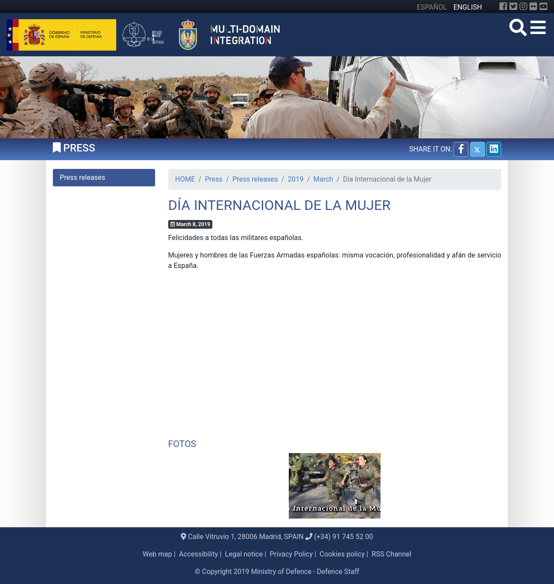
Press (213, 179)
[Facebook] (503, 6)
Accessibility (198, 554)
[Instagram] (523, 6)
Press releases (255, 179)
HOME (185, 179)
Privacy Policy (291, 554)
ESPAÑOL (432, 7)
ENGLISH (468, 7)
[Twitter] (513, 6)
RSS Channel (392, 554)
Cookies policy (342, 554)
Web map (157, 554)
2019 (296, 179)
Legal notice (244, 554)
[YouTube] (543, 6)
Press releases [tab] (82, 177)
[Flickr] (533, 6)
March (323, 179)
